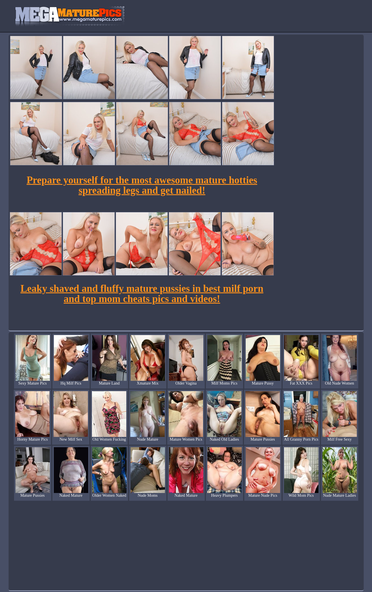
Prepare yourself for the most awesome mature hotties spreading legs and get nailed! (142, 185)
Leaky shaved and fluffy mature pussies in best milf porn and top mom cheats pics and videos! (141, 293)
